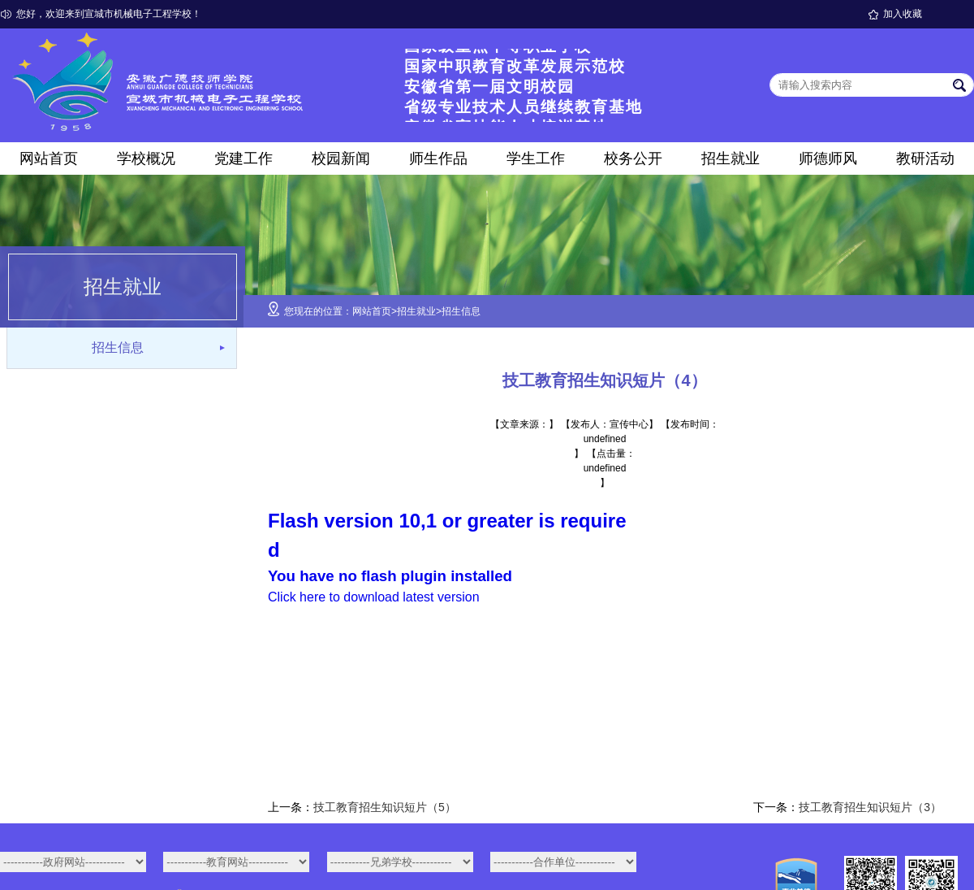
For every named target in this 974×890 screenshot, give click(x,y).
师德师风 (828, 158)
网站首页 (48, 158)
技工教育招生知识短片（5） (384, 807)
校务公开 (633, 158)
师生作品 (438, 158)
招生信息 (118, 347)
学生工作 (535, 158)
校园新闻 (341, 158)
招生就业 (730, 158)
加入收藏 (902, 14)
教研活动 (925, 158)
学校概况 (146, 158)
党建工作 (243, 158)
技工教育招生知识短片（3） (870, 807)
